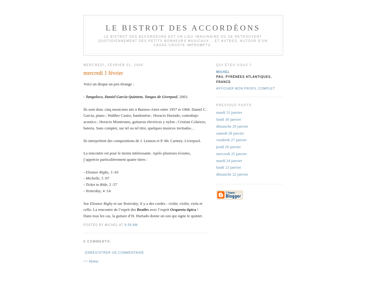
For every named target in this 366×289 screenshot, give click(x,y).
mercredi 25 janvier (231, 153)
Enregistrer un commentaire (114, 252)
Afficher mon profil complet (245, 88)
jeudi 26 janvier (228, 146)
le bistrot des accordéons (183, 28)
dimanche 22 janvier (232, 174)
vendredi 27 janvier (231, 140)
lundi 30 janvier (228, 119)
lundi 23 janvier (228, 167)
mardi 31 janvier (229, 112)
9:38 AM (131, 225)
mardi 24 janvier (229, 160)
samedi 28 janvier (230, 133)
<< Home (91, 261)
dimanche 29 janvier (232, 126)
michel (223, 72)
